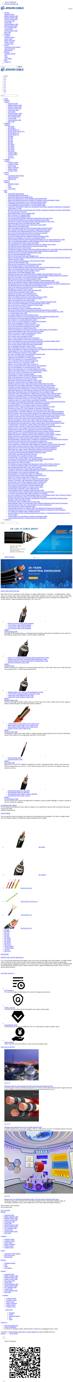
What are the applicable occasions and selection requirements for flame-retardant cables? (34, 341)
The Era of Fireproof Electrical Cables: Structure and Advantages (27, 365)
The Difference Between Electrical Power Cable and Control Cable (27, 246)
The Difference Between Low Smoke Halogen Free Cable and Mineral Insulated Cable (33, 316)
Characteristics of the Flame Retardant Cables (21, 272)
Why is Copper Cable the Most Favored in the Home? (23, 338)
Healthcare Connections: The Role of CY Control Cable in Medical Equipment (31, 398)
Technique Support (9, 53)
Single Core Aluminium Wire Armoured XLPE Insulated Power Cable (28, 657)
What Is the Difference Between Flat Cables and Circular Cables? (27, 225)
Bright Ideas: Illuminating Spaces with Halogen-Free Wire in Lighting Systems (31, 392)
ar (4, 81)
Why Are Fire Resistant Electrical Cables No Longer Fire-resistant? (27, 233)
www (6, 76)
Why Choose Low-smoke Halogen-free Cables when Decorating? (27, 321)
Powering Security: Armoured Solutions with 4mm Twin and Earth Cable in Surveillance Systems (36, 415)
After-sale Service (9, 48)
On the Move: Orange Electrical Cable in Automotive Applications (27, 441)
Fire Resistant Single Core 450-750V (19, 790)
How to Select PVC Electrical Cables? (19, 462)
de (5, 79)
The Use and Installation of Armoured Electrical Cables (24, 367)
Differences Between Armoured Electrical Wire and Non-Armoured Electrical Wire (28, 1086)
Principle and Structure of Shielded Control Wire (22, 328)
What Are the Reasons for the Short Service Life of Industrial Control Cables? (31, 287)
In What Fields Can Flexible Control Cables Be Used (23, 488)
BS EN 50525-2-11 (13, 133)
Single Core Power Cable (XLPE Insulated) (20, 623)
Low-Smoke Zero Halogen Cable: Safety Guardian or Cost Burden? (28, 493)
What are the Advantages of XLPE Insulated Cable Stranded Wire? (27, 198)
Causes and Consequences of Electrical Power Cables (23, 326)
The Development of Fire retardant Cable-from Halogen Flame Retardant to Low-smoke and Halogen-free (39, 284)
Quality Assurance (9, 1007)
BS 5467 (10, 143)
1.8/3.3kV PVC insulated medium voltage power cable (24, 694)
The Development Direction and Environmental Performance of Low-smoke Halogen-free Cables (36, 239)
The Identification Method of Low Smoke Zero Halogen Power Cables (28, 220)
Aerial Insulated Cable (10, 30)
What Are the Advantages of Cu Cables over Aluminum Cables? (26, 238)
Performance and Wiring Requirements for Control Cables (25, 380)
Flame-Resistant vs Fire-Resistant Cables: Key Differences (25, 473)
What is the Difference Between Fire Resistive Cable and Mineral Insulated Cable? (32, 302)
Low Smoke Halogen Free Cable (17, 313)
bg (5, 90)
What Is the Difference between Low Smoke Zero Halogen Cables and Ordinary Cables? (34, 200)
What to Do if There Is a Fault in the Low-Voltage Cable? (25, 372)
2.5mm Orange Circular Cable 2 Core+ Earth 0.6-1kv (23, 723)
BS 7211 (10, 139)
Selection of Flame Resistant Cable (18, 262)
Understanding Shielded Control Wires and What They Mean (26, 331)
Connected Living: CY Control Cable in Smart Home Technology (27, 400)
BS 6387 (10, 141)
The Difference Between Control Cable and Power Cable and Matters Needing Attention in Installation (38, 275)
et (4, 89)
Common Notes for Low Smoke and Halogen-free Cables (25, 252)
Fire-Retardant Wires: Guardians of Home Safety (22, 455)
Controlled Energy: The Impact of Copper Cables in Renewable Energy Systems (31, 424)
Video (6, 57)
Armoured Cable (9, 14)
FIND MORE (5, 954)
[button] (34, 557)
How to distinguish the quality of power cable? (21, 346)
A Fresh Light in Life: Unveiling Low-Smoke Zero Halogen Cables (27, 516)
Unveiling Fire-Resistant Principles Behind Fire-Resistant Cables (27, 452)
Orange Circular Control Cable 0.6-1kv (19, 728)
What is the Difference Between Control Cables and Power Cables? (27, 297)
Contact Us (7, 62)
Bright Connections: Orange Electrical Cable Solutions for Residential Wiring (30, 436)
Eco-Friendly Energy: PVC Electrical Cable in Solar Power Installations (29, 403)
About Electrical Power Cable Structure (19, 247)
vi (4, 82)
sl (4, 92)
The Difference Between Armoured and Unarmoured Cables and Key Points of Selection (34, 464)
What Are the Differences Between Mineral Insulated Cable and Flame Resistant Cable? (33, 282)
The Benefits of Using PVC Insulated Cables (21, 374)
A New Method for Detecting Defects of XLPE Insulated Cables (27, 205)
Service (6, 45)
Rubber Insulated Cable (11, 16)
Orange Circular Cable (11, 19)
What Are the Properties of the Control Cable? (21, 300)
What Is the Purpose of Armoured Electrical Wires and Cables (26, 483)
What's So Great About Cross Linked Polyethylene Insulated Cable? (28, 277)
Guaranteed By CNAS (10, 1025)
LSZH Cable (8, 22)
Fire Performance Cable (11, 24)
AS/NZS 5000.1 (12, 152)
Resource (7, 52)
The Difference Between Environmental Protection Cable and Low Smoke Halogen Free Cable (35, 311)
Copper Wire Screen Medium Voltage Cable (21, 697)
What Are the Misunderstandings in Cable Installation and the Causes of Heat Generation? (34, 241)
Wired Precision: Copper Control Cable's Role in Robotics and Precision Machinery (32, 449)
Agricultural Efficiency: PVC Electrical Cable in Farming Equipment (28, 405)
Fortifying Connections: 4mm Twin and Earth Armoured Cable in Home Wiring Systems (34, 416)
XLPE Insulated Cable (10, 26)
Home (6, 98)
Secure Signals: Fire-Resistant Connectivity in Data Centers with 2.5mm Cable (31, 410)
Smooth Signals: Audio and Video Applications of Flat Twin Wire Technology (30, 429)
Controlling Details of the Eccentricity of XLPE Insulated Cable (26, 203)
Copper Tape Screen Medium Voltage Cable (21, 695)
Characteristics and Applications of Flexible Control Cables (25, 460)
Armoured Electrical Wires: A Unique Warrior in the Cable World (27, 518)
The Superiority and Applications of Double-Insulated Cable (25, 485)
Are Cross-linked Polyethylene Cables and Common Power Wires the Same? (30, 218)
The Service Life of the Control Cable (19, 306)
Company (7, 35)
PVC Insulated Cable (10, 27)
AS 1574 (10, 156)
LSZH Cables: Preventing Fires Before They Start (22, 454)
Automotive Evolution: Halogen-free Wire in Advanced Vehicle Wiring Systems (31, 387)
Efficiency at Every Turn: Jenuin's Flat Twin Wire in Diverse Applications (29, 428)
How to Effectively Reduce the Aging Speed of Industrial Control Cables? (29, 229)
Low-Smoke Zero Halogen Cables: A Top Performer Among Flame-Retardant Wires (32, 465)
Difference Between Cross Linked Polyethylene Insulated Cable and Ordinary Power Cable (34, 274)
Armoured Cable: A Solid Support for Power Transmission (25, 457)
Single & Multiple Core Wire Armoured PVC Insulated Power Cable (28, 661)
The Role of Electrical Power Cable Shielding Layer (23, 256)
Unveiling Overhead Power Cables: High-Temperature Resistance (27, 469)
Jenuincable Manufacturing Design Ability (20, 197)
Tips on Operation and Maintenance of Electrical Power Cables (26, 261)
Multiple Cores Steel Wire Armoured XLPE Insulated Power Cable (27, 659)
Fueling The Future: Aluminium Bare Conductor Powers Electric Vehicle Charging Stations (34, 393)
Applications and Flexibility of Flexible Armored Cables (24, 357)
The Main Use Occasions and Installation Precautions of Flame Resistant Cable (31, 280)
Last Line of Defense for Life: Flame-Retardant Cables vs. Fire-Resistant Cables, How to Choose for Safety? (39, 495)
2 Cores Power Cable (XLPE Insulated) (19, 625)
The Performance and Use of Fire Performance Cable (23, 266)
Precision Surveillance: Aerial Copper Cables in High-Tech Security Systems (30, 419)
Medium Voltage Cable (11, 17)
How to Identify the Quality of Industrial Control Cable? (24, 308)
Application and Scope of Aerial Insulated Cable (22, 293)
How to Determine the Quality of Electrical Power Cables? (25, 347)
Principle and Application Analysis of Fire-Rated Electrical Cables (27, 496)
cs (5, 85)
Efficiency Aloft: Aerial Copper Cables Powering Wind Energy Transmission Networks (33, 418)
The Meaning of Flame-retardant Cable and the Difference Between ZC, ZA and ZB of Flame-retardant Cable (40, 249)
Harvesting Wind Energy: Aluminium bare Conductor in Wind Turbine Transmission (32, 390)
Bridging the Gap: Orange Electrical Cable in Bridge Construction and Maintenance (32, 437)
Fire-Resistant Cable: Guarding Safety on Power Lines (24, 501)
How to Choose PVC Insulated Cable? (19, 215)
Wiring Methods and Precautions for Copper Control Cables (25, 487)
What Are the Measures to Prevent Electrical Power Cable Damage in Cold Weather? (33, 329)
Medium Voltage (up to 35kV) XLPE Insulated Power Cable (25, 692)
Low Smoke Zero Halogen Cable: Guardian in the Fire (24, 511)
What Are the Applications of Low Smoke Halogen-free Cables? (27, 369)
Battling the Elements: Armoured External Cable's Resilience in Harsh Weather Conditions (34, 434)
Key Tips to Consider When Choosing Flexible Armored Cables (26, 354)
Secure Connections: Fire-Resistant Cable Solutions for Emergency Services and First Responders (36, 444)
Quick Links (9, 1309)
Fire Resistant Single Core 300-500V (19, 792)
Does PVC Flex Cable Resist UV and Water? (21, 356)
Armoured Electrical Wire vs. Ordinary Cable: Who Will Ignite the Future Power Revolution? (35, 508)
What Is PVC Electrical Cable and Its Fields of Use (23, 477)
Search (20, 66)
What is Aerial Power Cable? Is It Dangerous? (21, 334)
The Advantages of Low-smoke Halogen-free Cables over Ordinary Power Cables (32, 244)
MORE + (7, 630)
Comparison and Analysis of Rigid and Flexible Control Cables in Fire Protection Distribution (35, 470)
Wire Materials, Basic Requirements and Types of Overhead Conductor (29, 231)
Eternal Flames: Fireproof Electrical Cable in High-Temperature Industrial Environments (34, 446)
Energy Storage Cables (14, 758)
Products (6, 12)
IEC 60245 (11, 126)
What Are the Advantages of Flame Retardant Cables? (24, 270)
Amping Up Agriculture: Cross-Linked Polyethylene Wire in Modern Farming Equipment (34, 431)
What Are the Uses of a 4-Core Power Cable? (21, 362)
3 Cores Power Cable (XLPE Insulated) (19, 626)
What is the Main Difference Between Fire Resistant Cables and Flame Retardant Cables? (34, 267)
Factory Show (8, 39)
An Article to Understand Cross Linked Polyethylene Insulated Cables (28, 236)
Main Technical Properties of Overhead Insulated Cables (24, 279)
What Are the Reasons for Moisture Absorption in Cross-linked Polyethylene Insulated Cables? (35, 349)
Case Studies (8, 58)
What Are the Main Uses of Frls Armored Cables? (22, 379)
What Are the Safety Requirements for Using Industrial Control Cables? (29, 303)
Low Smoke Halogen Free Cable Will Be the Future (23, 315)
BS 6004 (10, 136)
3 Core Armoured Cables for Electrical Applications (23, 360)
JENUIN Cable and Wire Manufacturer (12, 957)
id (4, 87)
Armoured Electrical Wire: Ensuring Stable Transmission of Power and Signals (31, 492)
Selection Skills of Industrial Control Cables (21, 292)
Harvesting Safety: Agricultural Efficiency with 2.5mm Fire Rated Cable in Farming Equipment (36, 411)
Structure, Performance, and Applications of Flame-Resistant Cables (28, 480)
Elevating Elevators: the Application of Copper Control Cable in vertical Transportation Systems (36, 423)
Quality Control (9, 42)
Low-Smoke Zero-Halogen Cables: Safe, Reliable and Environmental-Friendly (31, 459)
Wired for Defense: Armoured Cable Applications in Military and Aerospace (30, 442)
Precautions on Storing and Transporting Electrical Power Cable (26, 318)
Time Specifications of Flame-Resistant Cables (21, 506)
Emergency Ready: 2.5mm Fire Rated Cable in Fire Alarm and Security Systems (31, 406)
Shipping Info (8, 50)
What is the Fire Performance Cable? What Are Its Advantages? (26, 269)
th (4, 84)
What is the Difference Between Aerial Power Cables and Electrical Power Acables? (32, 310)
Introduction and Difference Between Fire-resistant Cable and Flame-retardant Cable (32, 251)
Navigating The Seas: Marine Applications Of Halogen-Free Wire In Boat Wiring (31, 385)
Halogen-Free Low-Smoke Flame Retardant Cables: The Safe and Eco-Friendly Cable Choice (31, 1199)
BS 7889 (10, 138)
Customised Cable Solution (12, 47)
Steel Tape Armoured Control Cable (18, 662)
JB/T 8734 (11, 157)
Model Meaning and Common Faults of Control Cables (24, 234)
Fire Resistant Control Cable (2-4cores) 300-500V (22, 794)
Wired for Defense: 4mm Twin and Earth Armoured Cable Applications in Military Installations (36, 413)
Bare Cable (7, 32)
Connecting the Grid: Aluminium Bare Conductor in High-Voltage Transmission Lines (33, 388)
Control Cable (8, 29)
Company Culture (13, 164)
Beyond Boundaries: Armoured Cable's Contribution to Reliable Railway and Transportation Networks (38, 439)
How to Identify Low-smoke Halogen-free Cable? (22, 320)
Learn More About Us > (8, 973)
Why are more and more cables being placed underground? (25, 344)
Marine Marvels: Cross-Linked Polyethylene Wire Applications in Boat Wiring (31, 433)
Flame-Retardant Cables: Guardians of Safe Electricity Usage (26, 490)
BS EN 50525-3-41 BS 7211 (16, 131)
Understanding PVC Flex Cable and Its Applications (23, 351)
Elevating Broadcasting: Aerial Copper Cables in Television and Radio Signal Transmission (34, 421)
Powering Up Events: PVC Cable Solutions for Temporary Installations (29, 408)
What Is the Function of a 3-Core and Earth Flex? (22, 359)
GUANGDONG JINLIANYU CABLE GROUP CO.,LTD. (25, 1332)
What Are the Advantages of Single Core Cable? (22, 323)
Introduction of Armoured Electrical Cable (20, 288)
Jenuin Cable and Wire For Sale (10, 591)
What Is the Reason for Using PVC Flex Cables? (22, 352)
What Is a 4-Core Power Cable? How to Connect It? (23, 364)
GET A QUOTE (5, 1210)
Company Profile (9, 37)
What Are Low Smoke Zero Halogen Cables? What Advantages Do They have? (31, 221)
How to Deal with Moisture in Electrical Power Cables (24, 324)
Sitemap (3, 1333)
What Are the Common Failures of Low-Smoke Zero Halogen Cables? (28, 478)
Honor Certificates (9, 40)
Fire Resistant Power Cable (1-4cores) (19, 795)
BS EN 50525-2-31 (13, 130)
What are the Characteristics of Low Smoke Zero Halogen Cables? (27, 202)
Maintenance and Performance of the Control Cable (23, 295)
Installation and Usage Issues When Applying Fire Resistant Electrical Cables (30, 383)
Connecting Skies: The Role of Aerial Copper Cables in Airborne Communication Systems (34, 426)
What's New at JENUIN (8, 1047)
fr (4, 77)
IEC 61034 (11, 151)
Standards (7, 34)
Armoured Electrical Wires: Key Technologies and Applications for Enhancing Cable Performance (36, 510)
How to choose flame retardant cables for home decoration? (25, 342)
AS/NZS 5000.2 (12, 154)
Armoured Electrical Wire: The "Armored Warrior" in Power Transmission (30, 505)
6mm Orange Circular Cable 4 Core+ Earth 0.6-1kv (23, 727)
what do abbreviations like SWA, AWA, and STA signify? (25, 467)
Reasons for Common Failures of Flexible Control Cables (25, 382)
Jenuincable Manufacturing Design (18, 195)
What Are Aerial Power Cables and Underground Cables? (25, 333)
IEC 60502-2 (12, 128)
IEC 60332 (11, 148)
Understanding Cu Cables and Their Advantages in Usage (25, 375)
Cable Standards (5, 813)
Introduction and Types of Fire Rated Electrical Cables (24, 223)
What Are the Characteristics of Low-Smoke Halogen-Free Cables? (27, 370)
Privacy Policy (13, 1333)
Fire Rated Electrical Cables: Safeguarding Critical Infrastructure (27, 475)
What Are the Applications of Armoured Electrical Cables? (25, 298)
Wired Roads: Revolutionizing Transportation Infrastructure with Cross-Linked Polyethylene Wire (36, 401)
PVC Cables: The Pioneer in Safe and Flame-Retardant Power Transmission (30, 451)
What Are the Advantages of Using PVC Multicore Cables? (25, 377)
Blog (5, 60)
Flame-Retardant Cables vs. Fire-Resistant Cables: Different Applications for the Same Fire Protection (38, 503)
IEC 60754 (11, 149)
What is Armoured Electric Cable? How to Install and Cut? (25, 339)
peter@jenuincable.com (11, 4)
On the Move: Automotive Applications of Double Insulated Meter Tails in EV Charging (34, 395)
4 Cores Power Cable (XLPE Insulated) (19, 628)
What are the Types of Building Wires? (19, 216)
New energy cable (9, 21)
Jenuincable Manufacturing (16, 193)
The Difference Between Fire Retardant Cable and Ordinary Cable (27, 285)
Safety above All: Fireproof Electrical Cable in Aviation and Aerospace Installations (32, 447)
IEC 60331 (11, 146)
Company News (9, 44)
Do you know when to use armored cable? (20, 336)
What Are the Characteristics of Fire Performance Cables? (25, 264)
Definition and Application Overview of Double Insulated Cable (23, 1127)
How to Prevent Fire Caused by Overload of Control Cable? (25, 305)
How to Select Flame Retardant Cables (19, 254)
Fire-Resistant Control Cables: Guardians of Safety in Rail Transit (27, 482)
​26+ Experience (9, 990)
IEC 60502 (11, 144)
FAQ (5, 55)
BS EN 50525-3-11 (13, 134)
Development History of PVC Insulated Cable (21, 213)
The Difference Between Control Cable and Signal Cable (24, 290)
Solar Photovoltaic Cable (15, 759)
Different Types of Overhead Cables (18, 226)
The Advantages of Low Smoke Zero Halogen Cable (23, 472)
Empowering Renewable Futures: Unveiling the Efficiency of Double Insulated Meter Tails (34, 397)
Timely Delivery (9, 1042)
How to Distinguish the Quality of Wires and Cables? (23, 243)
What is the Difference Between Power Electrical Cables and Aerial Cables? (30, 228)
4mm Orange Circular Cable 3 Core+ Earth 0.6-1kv (23, 725)
